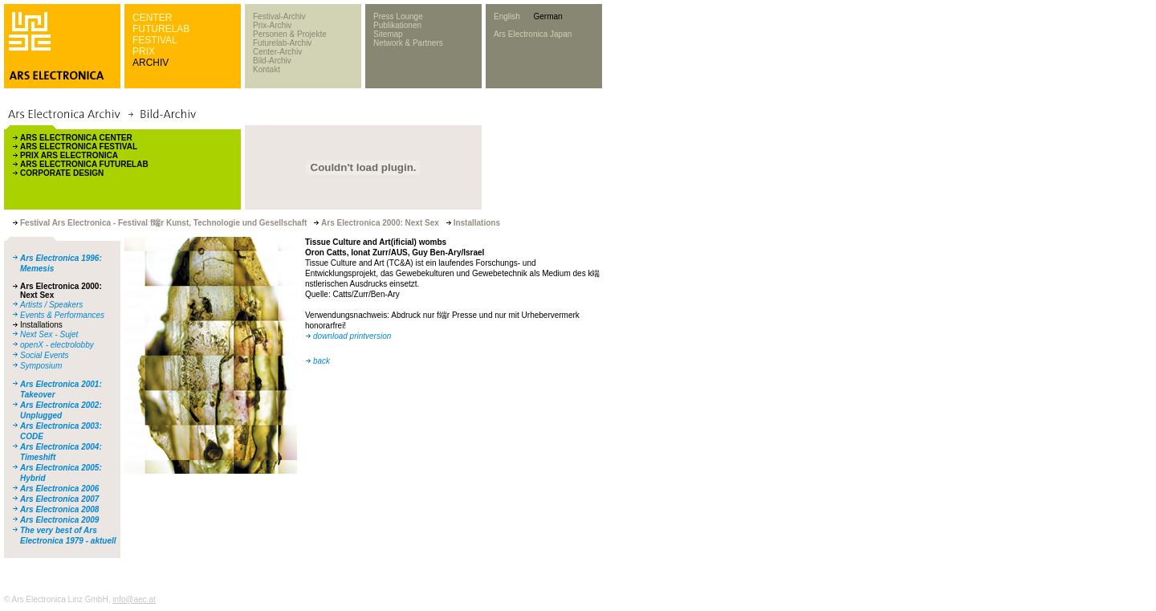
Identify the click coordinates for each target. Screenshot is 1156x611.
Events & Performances (62, 315)
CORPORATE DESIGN (62, 173)
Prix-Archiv (272, 25)
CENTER (152, 17)
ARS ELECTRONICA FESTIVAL (78, 146)
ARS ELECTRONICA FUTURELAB (84, 164)
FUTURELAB (160, 29)
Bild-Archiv (272, 60)
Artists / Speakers (51, 304)
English (507, 16)
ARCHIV (150, 62)
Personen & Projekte (290, 34)
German (547, 16)
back (321, 360)
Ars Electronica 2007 (59, 499)
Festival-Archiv (279, 16)
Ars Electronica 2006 (59, 488)
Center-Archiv (277, 51)
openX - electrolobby (57, 344)
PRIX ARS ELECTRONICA (69, 155)
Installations (41, 324)
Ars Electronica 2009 (59, 519)
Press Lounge (398, 16)
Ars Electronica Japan (533, 34)
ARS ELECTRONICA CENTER (76, 137)
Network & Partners (408, 43)
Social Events (44, 355)
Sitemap (388, 34)
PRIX (143, 51)
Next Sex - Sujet (49, 334)
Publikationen (397, 25)
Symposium (41, 365)
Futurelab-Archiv (282, 43)
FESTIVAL (154, 40)
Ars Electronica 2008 (59, 509)
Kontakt (266, 69)
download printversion (352, 336)
